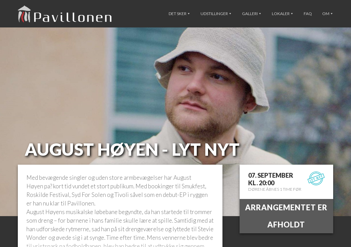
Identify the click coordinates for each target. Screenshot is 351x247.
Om (327, 13)
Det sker (179, 13)
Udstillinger (216, 13)
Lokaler (282, 13)
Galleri (251, 13)
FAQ (308, 13)
